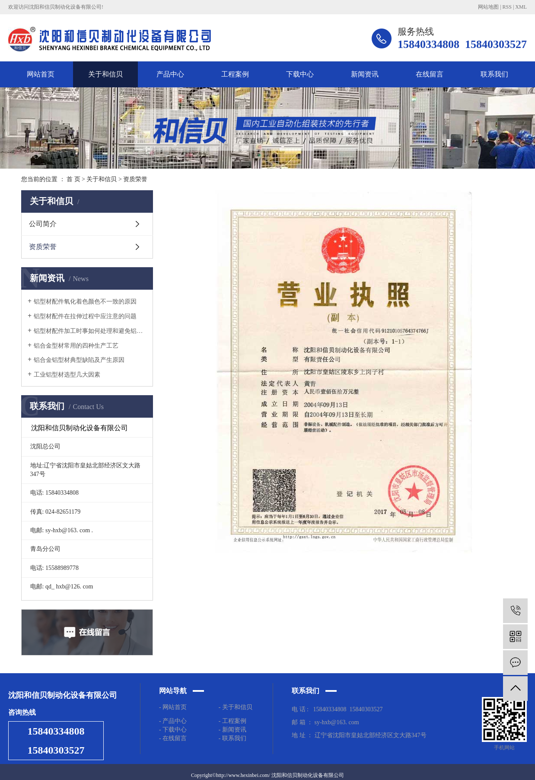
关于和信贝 (105, 74)
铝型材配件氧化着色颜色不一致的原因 (85, 301)
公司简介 (43, 223)
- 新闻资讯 (232, 729)
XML (521, 7)
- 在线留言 (173, 738)
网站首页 (40, 74)
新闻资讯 (365, 74)
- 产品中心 (173, 721)
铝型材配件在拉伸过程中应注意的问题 (85, 316)
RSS (507, 7)
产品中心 (170, 74)
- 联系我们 (232, 738)
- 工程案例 (232, 721)
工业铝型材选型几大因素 (67, 374)
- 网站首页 (173, 707)
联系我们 (494, 74)
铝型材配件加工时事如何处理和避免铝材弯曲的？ (90, 331)
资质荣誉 (43, 246)
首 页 (73, 179)
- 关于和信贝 (235, 707)
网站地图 (488, 7)
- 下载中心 (174, 729)
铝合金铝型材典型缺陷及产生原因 (79, 360)
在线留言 (429, 74)
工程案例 (235, 74)
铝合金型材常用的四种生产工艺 (76, 345)
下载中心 (300, 74)
